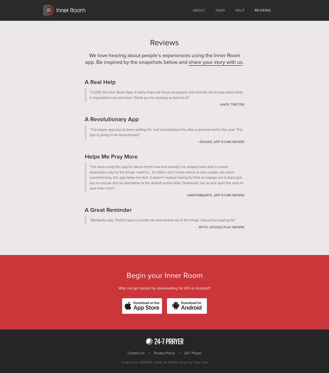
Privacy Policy (164, 353)
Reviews (263, 10)
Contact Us (136, 353)
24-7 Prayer (193, 353)
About (199, 10)
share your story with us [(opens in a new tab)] (216, 62)
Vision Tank (200, 362)
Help (240, 10)
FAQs (220, 10)
